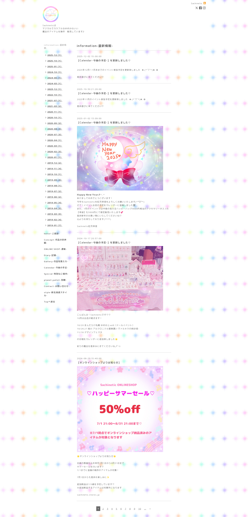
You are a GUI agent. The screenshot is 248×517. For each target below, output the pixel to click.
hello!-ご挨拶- (52, 233)
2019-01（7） (54, 225)
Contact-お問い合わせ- (57, 286)
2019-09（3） (54, 180)
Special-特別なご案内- (56, 273)
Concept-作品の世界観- (55, 241)
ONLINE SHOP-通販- (55, 249)
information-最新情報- (55, 46)
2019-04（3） (54, 208)
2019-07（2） (54, 191)
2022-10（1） (54, 95)
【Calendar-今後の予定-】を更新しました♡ (104, 60)
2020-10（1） (54, 117)
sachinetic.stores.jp (88, 494)
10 (139, 508)
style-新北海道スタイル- (55, 294)
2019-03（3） (54, 214)
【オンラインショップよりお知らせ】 (99, 362)
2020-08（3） (54, 129)
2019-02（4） (54, 219)
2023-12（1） (54, 89)
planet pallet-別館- (55, 280)
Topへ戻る (49, 301)
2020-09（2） (54, 123)
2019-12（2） (54, 163)
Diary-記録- (50, 255)
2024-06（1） (54, 78)
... (145, 508)
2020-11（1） (54, 112)
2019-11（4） (54, 168)
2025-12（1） (54, 55)
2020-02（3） (54, 151)
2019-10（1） (54, 174)
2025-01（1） (54, 66)
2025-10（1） (54, 60)
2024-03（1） (54, 83)
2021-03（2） (54, 106)
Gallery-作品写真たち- (56, 261)
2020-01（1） (54, 157)
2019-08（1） (54, 185)
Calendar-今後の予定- (56, 267)
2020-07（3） (54, 134)
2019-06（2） (54, 197)
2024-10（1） (54, 72)
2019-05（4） (54, 202)
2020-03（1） (54, 146)
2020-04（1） (54, 140)
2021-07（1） (54, 100)
